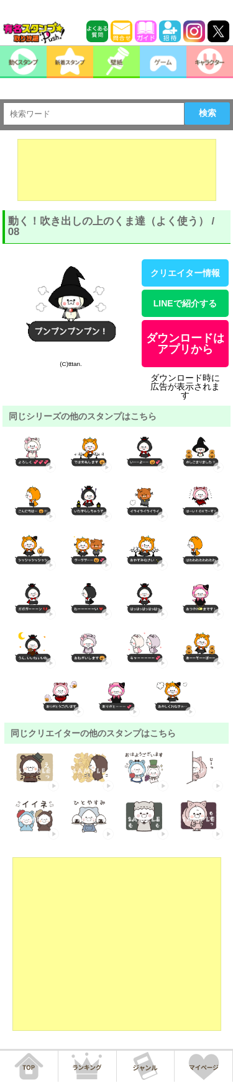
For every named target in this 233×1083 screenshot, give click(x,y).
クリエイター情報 (185, 273)
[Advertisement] (116, 170)
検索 (207, 113)
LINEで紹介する (185, 303)
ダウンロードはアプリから (185, 343)
